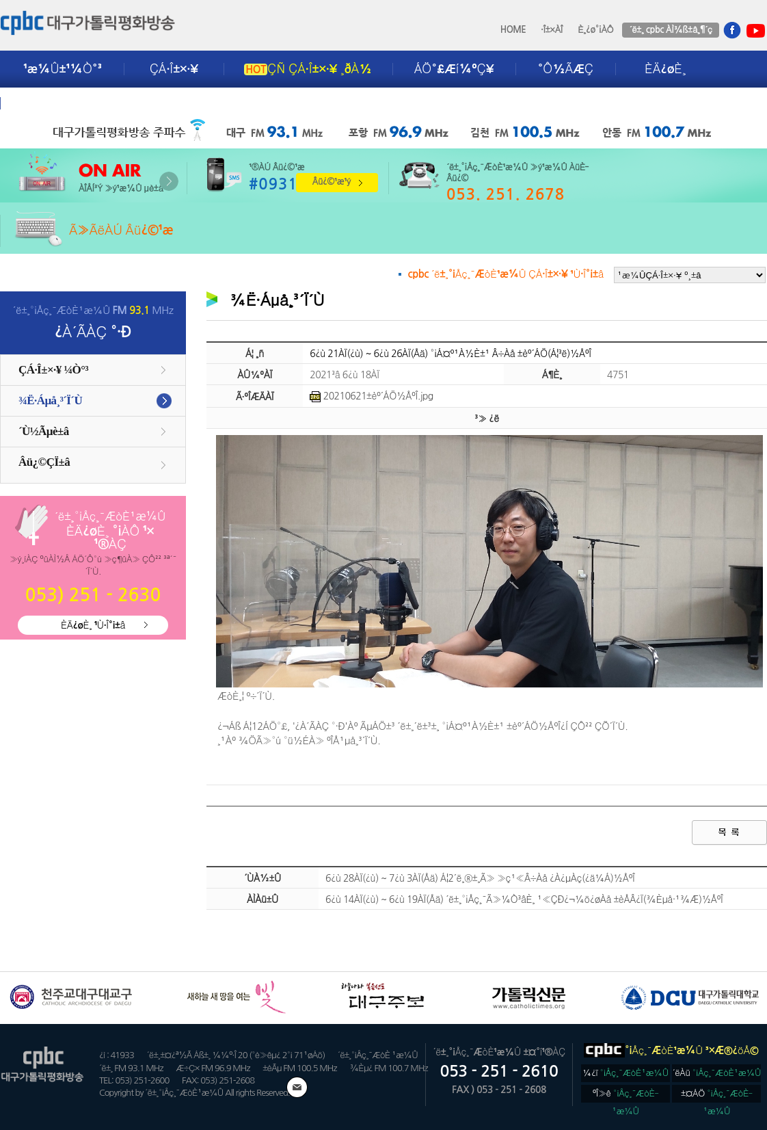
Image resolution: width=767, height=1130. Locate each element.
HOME (513, 29)
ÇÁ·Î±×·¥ (174, 69)
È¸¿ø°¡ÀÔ (595, 29)
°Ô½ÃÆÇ (565, 69)
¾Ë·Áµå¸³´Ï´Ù (50, 400)
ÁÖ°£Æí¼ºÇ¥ (454, 69)
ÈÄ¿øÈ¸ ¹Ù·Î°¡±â (93, 625)
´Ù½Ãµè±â (43, 431)
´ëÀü (717, 1072)
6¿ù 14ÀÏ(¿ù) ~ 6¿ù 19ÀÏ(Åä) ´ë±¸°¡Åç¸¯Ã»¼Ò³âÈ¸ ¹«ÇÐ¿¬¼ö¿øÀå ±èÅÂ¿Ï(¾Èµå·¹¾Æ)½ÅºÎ (524, 899)
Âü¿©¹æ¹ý (331, 181)
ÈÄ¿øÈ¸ (665, 69)
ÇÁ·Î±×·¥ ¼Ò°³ (53, 369)
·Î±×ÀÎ (552, 29)
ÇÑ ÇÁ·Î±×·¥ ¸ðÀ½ (307, 69)
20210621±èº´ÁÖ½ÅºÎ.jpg (371, 396)
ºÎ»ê (626, 1096)
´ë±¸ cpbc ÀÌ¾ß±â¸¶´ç (670, 29)
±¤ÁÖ (717, 1096)
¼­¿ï (625, 1072)
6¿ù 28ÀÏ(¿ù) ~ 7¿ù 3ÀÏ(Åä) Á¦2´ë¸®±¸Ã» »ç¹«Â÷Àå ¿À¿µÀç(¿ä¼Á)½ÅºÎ (479, 878)
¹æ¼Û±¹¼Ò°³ (62, 69)
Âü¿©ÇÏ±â (44, 462)
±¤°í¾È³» (52, 103)
